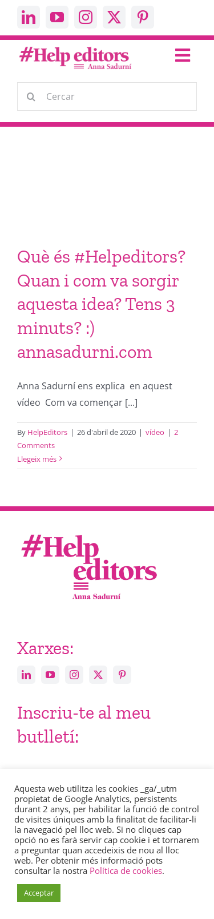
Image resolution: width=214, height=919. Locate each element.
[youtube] (57, 17)
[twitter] (114, 17)
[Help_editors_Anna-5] (88, 532)
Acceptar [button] (39, 893)
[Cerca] (31, 96)
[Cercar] (107, 96)
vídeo (155, 432)
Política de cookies (126, 870)
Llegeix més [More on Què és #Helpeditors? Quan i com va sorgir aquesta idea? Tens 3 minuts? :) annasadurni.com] (36, 459)
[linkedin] (28, 17)
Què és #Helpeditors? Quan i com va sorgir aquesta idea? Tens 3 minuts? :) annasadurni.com (101, 303)
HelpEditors (47, 432)
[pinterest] (142, 17)
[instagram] (85, 17)
